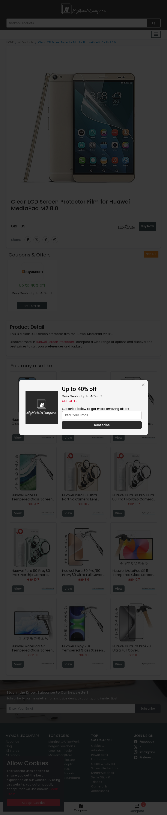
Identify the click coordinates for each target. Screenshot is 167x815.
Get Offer (69, 401)
